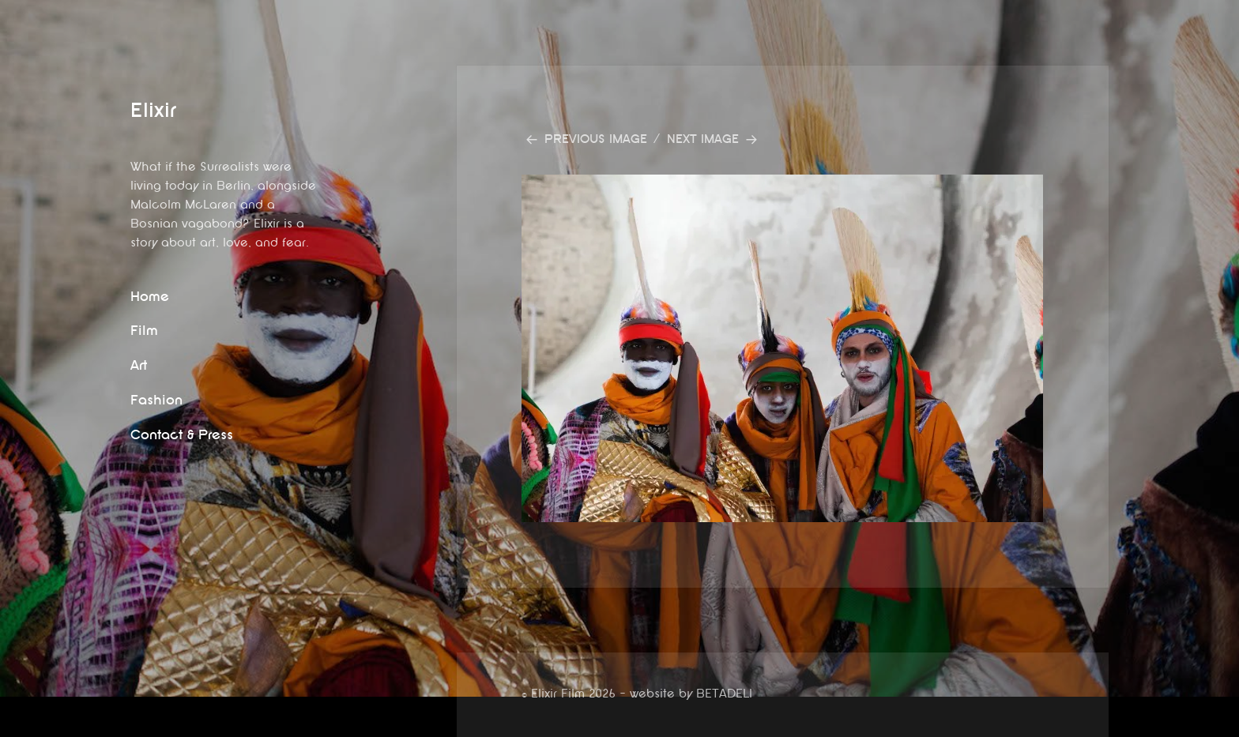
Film (144, 330)
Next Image (703, 139)
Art (138, 365)
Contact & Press (181, 434)
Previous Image (595, 139)
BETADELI (724, 694)
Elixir (153, 110)
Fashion (156, 400)
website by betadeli (12, 725)
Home (149, 296)
